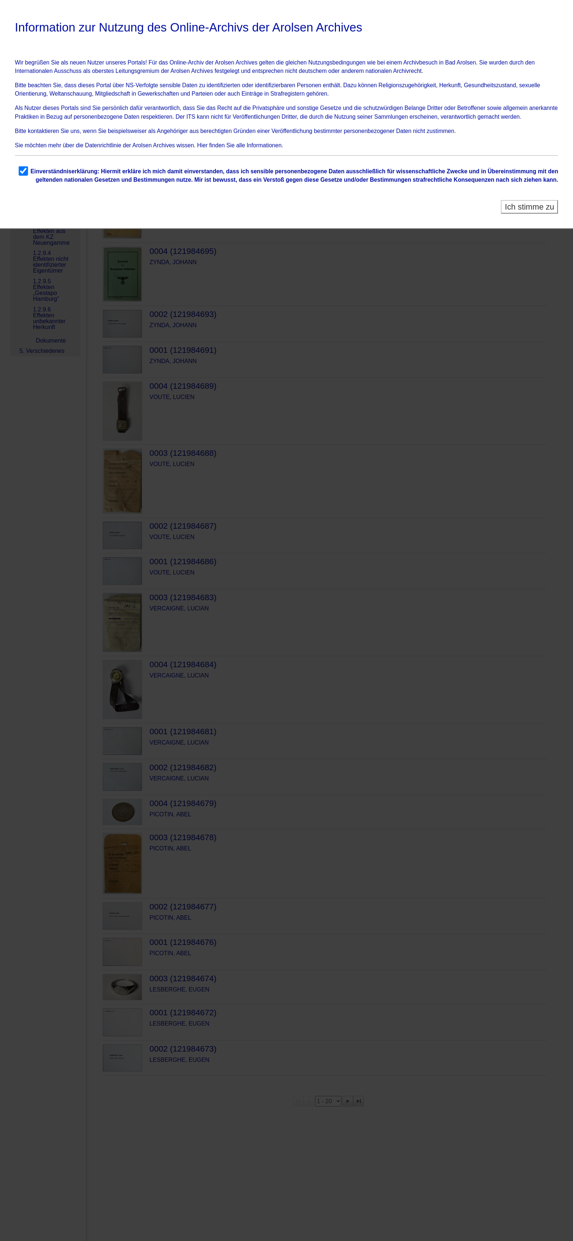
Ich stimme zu (529, 206)
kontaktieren (43, 131)
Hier (202, 145)
